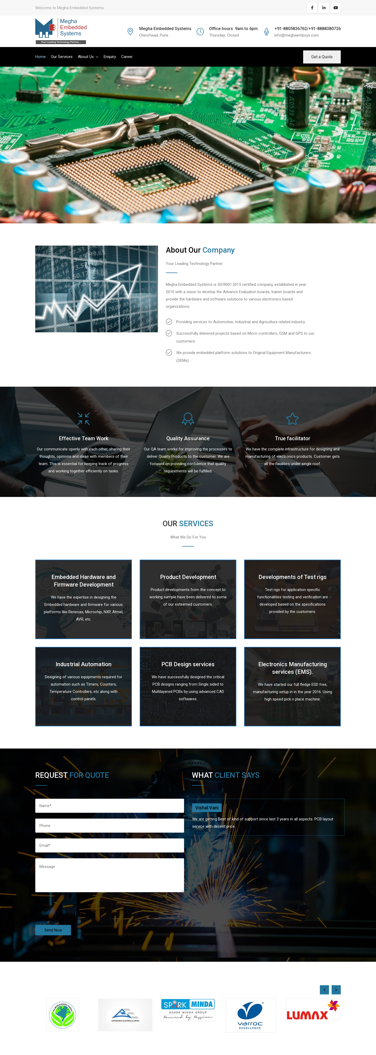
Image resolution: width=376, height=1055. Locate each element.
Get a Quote (322, 56)
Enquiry (110, 56)
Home (40, 56)
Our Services (62, 56)
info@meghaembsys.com (296, 35)
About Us (86, 56)
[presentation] (75, 915)
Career (127, 56)
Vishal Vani (207, 807)
